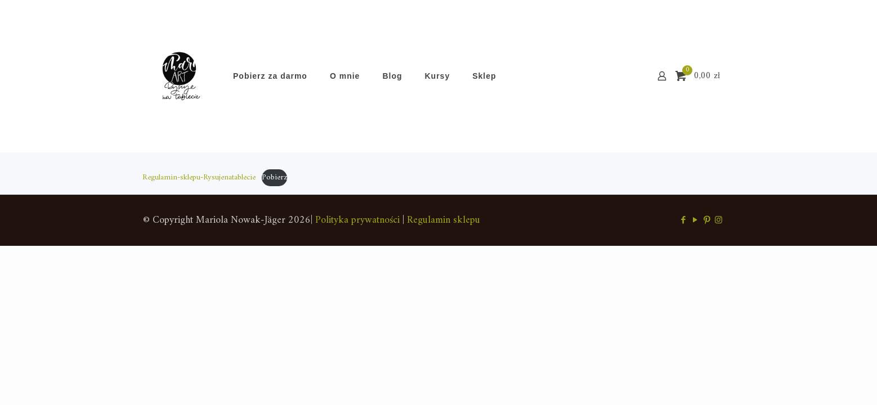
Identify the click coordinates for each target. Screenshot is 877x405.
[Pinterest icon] (707, 220)
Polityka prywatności (357, 220)
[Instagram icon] (718, 220)
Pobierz (274, 177)
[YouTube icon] (695, 220)
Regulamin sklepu (443, 220)
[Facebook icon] (683, 220)
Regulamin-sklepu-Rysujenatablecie (199, 177)
